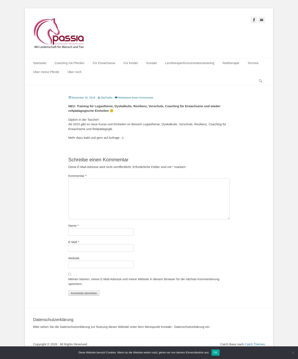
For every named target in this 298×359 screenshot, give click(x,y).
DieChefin (106, 97)
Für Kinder (131, 63)
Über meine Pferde (46, 72)
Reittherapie (230, 63)
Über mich (74, 72)
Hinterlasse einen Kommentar (135, 97)
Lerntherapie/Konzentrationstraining (189, 63)
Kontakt (151, 63)
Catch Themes (255, 344)
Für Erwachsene (104, 63)
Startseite (39, 63)
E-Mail (73, 242)
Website (73, 258)
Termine (253, 63)
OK (215, 352)
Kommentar (77, 176)
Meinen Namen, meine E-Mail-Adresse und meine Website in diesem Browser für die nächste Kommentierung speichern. (143, 281)
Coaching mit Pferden (69, 63)
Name (73, 225)
